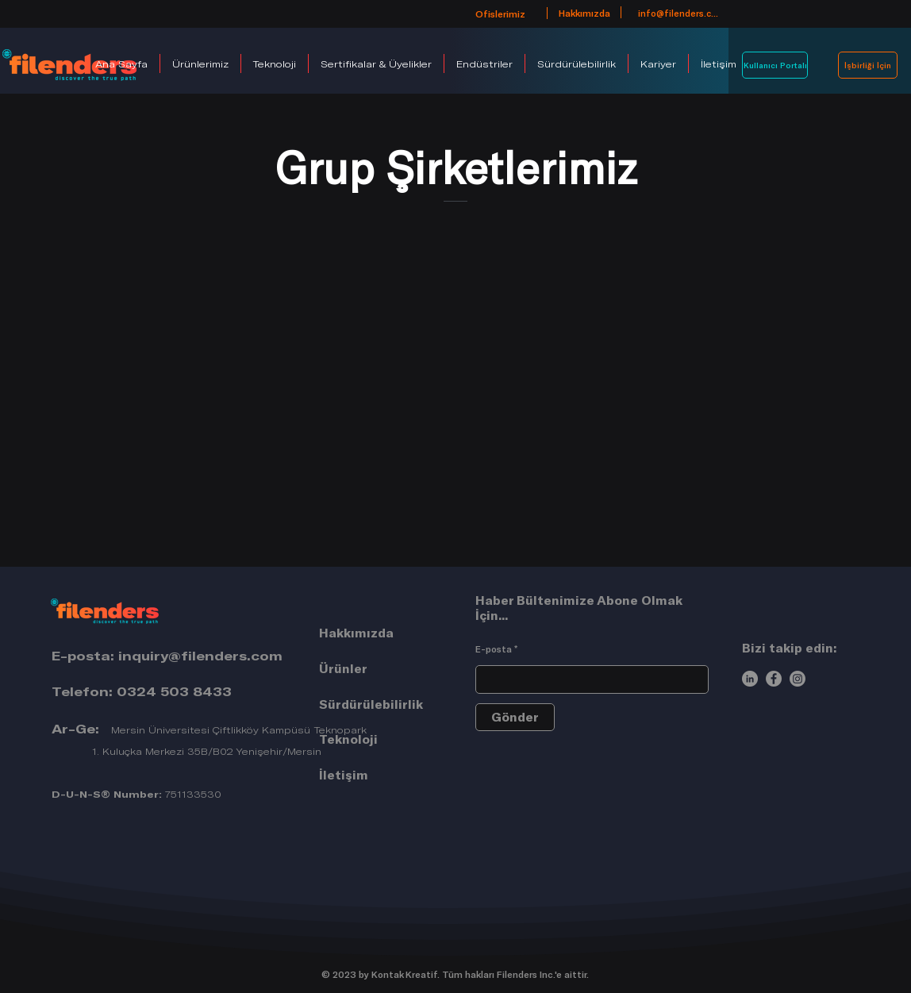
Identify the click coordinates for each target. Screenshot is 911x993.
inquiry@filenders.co (193, 655)
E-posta (493, 648)
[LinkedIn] (750, 679)
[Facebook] (774, 679)
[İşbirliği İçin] (868, 65)
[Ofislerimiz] (500, 13)
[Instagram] (797, 679)
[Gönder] (515, 717)
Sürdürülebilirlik (371, 703)
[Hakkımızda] (584, 12)
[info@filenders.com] (679, 12)
